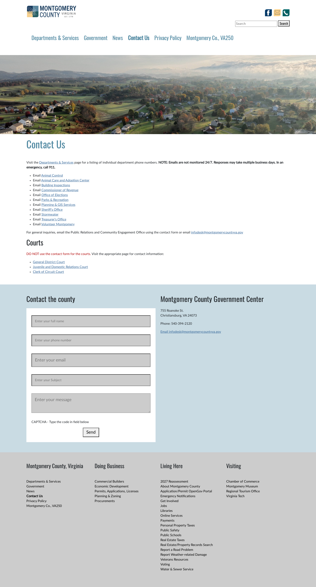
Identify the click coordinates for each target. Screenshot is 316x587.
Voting (165, 564)
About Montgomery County (180, 486)
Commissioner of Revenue (59, 190)
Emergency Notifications (177, 496)
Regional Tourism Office (243, 491)
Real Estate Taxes (172, 540)
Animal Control (52, 175)
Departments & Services (55, 38)
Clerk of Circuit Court (48, 271)
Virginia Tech (235, 496)
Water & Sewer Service (176, 569)
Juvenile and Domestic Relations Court (60, 267)
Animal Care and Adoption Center (65, 180)
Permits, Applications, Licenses (117, 491)
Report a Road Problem (176, 549)
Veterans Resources (174, 559)
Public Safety (169, 530)
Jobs (163, 506)
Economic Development (112, 486)
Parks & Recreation (54, 200)
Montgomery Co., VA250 (210, 38)
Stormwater (49, 214)
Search (284, 23)
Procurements (105, 501)
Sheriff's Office (52, 209)
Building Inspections (55, 185)
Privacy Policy (167, 38)
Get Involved (169, 501)
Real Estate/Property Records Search (186, 545)
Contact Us (138, 38)
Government (95, 38)
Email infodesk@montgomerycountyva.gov (190, 331)
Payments (167, 520)
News (118, 38)
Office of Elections (54, 195)
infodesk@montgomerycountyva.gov (217, 232)
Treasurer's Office (53, 219)
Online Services (171, 515)
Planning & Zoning (108, 496)
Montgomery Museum (242, 486)
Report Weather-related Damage (183, 554)
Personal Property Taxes (177, 525)
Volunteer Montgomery (58, 224)
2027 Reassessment (174, 481)
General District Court (49, 262)
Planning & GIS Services (58, 204)
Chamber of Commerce (242, 481)
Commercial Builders (109, 481)
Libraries (166, 510)
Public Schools (170, 535)
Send (91, 432)
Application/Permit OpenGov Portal (186, 491)
